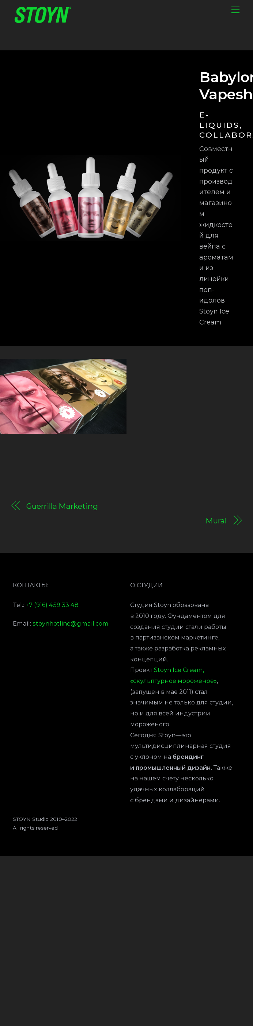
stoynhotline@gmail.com (71, 624)
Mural (215, 521)
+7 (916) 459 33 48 (52, 606)
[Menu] (235, 10)
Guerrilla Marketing (62, 507)
